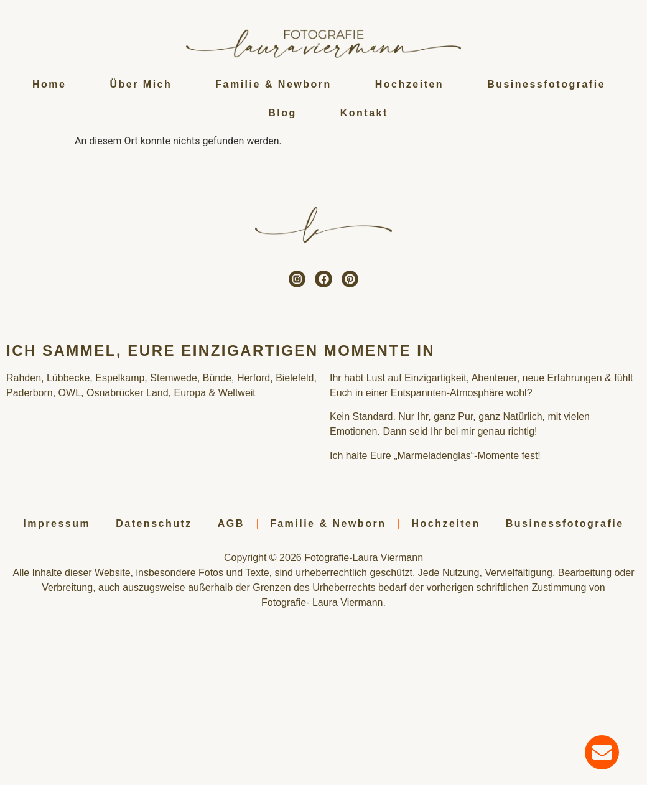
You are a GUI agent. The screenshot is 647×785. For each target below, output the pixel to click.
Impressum (56, 523)
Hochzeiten (409, 84)
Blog (282, 113)
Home (49, 84)
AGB (231, 523)
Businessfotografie (546, 84)
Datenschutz (154, 523)
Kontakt (364, 113)
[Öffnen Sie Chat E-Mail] (602, 752)
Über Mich (140, 84)
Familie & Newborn (273, 84)
